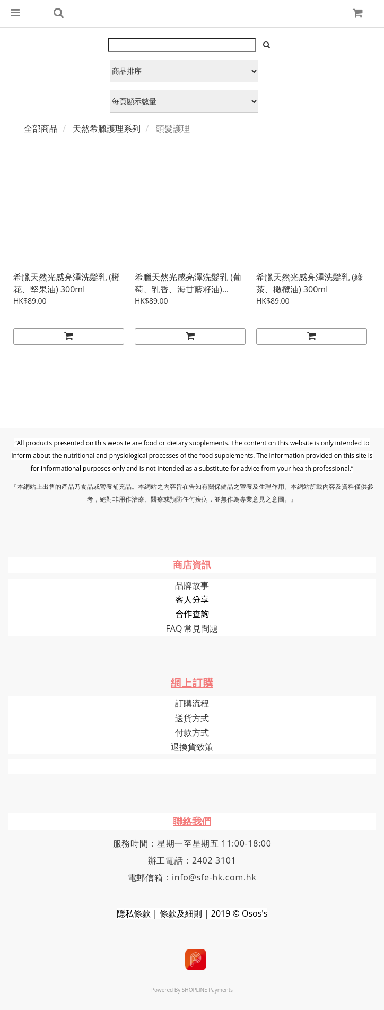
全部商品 (41, 128)
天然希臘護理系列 (107, 128)
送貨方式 (192, 718)
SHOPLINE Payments (207, 990)
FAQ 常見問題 (192, 628)
